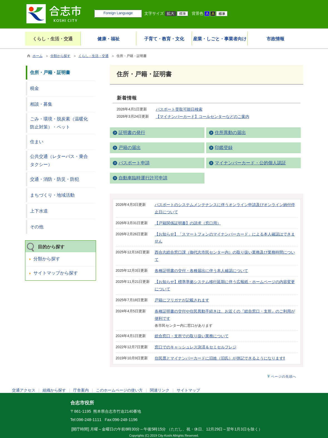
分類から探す (60, 56)
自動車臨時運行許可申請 (143, 177)
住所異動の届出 (230, 132)
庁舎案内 (81, 390)
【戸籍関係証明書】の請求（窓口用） (188, 223)
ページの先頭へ (283, 376)
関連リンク (159, 390)
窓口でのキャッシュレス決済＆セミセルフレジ (195, 347)
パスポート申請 (134, 162)
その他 (36, 226)
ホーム (38, 56)
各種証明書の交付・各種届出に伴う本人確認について (201, 270)
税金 (34, 88)
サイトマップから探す (55, 273)
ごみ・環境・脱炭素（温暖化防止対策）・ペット (59, 123)
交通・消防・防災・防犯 (54, 179)
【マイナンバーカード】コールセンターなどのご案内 (202, 116)
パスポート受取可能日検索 (179, 109)
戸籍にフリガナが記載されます (182, 300)
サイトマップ (188, 390)
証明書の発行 (132, 132)
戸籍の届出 (130, 147)
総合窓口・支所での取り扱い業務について (192, 336)
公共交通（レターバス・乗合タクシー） (59, 160)
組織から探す (54, 390)
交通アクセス (23, 390)
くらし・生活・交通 (93, 56)
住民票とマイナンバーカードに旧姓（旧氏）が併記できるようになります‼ (220, 358)
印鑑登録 (224, 147)
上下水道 (39, 211)
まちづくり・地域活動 (52, 195)
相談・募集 (41, 104)
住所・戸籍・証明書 (50, 72)
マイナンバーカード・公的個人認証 (250, 162)
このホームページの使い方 (119, 390)
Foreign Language (118, 13)
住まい (36, 141)
